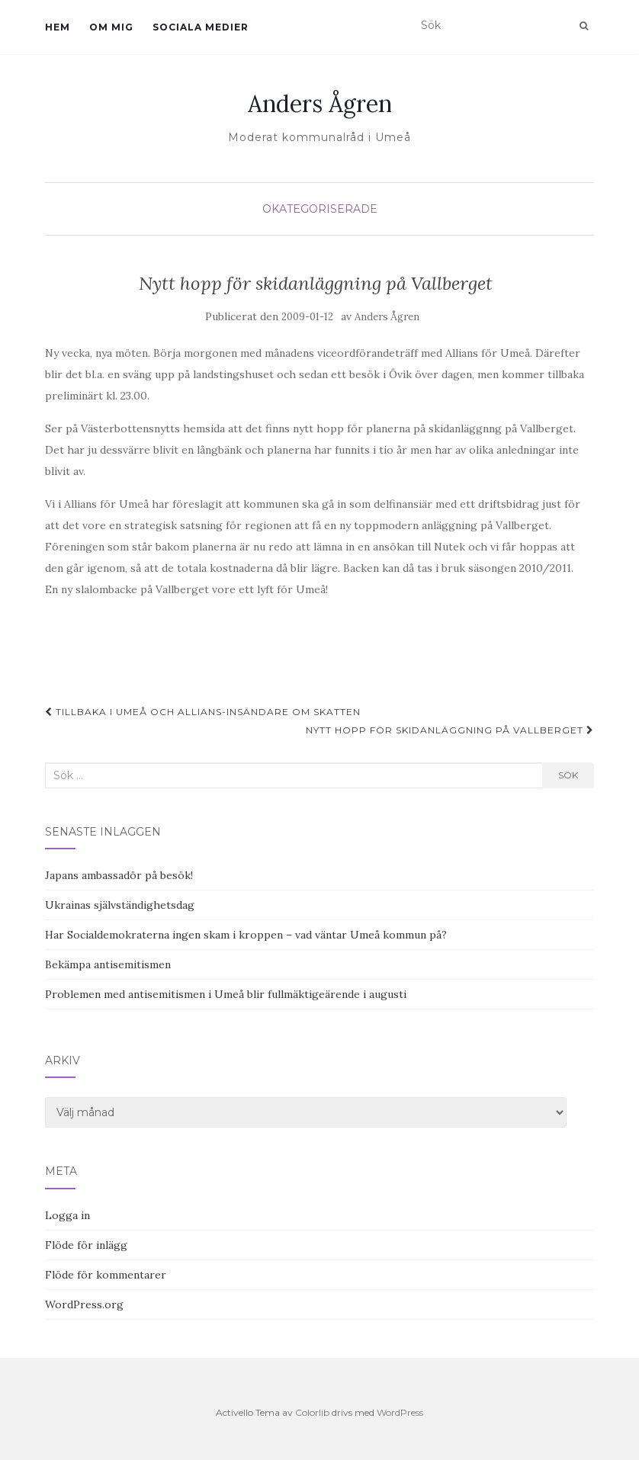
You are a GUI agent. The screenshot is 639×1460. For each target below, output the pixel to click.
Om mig (111, 27)
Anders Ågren (320, 103)
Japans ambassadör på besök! (119, 875)
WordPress (400, 1412)
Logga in (67, 1215)
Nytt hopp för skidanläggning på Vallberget (450, 730)
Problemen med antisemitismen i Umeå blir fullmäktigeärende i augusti (225, 994)
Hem (57, 27)
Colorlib (312, 1412)
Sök (568, 775)
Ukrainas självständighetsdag (119, 905)
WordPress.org (84, 1304)
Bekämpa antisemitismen (108, 964)
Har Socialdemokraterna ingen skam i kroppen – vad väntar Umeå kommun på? (246, 935)
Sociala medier (201, 27)
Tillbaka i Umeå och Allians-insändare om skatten (203, 711)
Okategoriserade (319, 209)
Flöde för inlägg (86, 1245)
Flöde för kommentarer (105, 1275)
